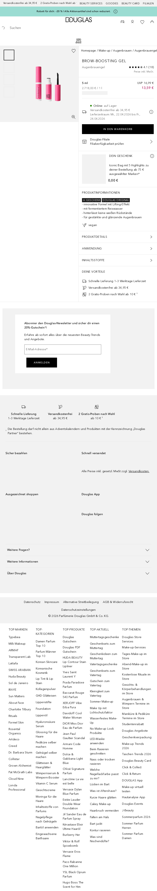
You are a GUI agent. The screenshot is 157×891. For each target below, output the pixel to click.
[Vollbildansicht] (73, 117)
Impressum (52, 602)
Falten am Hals (99, 817)
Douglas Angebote (135, 731)
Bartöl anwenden (47, 827)
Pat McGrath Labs (20, 772)
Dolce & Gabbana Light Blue (73, 759)
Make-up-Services (134, 647)
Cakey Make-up (100, 804)
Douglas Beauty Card (136, 760)
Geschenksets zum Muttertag (102, 646)
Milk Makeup (17, 643)
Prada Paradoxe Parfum (73, 685)
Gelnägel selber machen (46, 755)
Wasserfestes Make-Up (103, 721)
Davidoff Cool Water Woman (72, 715)
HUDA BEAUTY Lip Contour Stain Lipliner (74, 662)
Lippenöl (42, 715)
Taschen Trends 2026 (136, 754)
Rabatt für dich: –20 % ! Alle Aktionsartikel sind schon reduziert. (73, 11)
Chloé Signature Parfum (73, 771)
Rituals (13, 716)
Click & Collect (131, 767)
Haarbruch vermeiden (104, 810)
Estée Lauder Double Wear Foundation (72, 804)
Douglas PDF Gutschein (71, 649)
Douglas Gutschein (69, 639)
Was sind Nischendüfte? (99, 839)
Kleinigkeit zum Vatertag (100, 693)
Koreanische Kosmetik (44, 671)
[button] (78, 550)
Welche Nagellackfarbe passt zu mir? (104, 774)
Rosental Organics (15, 731)
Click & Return (131, 774)
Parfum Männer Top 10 (46, 654)
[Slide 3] (9, 79)
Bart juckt (96, 824)
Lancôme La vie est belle (73, 781)
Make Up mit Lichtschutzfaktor (101, 710)
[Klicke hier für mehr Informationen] (115, 11)
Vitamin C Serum (47, 783)
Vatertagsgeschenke (104, 664)
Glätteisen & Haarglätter (44, 765)
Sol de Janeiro (18, 683)
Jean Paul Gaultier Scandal (74, 736)
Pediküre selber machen (46, 745)
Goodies (112, 3)
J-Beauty (128, 810)
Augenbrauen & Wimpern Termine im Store (135, 704)
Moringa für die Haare (46, 799)
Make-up (104, 50)
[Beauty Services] (123, 22)
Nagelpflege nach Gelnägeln (46, 819)
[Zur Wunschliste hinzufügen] (73, 51)
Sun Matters (17, 696)
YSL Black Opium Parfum (74, 874)
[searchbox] (78, 27)
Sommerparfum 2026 (136, 817)
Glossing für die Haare (46, 734)
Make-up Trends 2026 (133, 746)
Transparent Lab (20, 657)
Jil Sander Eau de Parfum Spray (74, 816)
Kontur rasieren (100, 830)
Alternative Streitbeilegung (81, 602)
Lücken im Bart (100, 784)
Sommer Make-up (101, 701)
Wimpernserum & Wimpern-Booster (47, 775)
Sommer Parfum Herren (132, 826)
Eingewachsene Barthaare (46, 836)
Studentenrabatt (133, 724)
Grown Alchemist (20, 765)
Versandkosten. (139, 471)
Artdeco (14, 739)
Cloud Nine (16, 779)
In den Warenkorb (118, 129)
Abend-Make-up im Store (135, 666)
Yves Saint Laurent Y (69, 674)
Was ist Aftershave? (103, 791)
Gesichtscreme (46, 790)
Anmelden (42, 362)
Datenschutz (32, 602)
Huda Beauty (17, 676)
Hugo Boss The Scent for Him (73, 885)
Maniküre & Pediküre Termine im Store (136, 716)
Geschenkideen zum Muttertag (103, 656)
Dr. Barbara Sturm (20, 752)
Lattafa (13, 663)
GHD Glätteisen (46, 695)
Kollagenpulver (46, 689)
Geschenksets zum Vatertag (102, 673)
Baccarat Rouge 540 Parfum (73, 695)
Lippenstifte (44, 702)
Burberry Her (71, 835)
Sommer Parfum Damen (132, 836)
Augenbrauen (122, 50)
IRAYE (12, 689)
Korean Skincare (47, 662)
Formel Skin (16, 722)
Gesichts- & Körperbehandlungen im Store (136, 689)
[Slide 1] (9, 55)
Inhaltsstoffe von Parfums (47, 809)
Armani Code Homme (72, 746)
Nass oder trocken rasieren (102, 762)
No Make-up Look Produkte (102, 731)
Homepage (88, 50)
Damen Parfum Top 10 (45, 644)
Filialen (148, 3)
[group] (9, 73)
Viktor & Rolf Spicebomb (71, 843)
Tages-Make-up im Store (134, 656)
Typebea (14, 637)
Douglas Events (132, 804)
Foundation (43, 709)
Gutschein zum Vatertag (100, 683)
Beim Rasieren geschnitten (99, 751)
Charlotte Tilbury (20, 709)
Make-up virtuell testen (132, 789)
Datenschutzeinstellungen (78, 610)
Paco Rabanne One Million (72, 864)
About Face (16, 703)
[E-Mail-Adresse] (62, 349)
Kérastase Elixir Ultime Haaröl (73, 827)
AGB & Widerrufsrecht (118, 602)
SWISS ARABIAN (20, 670)
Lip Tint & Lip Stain (44, 681)
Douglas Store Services (131, 639)
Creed (13, 746)
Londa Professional (17, 787)
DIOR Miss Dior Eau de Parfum (73, 726)
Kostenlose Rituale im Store (136, 677)
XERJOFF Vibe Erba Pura (72, 705)
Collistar (14, 759)
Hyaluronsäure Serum (45, 724)
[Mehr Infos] (152, 156)
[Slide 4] (9, 92)
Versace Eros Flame (71, 854)
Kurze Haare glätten (103, 797)
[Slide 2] (9, 67)
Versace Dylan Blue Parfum (72, 792)
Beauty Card (131, 3)
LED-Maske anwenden (97, 741)
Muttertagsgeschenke (104, 637)
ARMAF (13, 650)
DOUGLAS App (132, 780)
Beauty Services (91, 3)
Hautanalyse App (133, 797)
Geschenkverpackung (136, 737)
